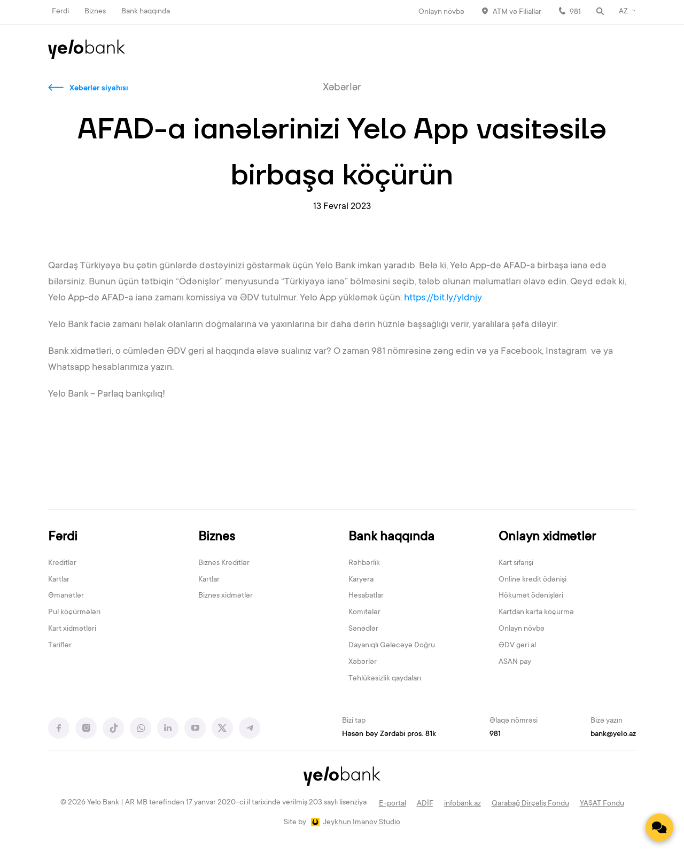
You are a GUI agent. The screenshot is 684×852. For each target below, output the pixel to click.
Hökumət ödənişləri (531, 596)
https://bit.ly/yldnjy (444, 298)
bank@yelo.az (613, 734)
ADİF (425, 804)
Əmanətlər (66, 596)
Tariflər (60, 645)
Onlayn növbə (441, 12)
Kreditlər (62, 563)
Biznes (95, 11)
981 (575, 12)
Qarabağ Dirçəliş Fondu (530, 804)
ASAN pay (515, 662)
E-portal (392, 804)
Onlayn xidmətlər (547, 537)
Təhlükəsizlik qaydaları (384, 679)
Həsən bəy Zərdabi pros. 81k (389, 734)
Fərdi (60, 11)
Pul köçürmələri (74, 612)
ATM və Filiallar (517, 12)
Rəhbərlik (364, 563)
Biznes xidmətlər (225, 596)
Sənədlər (363, 629)
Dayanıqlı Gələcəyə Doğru (391, 645)
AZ (623, 11)
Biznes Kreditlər (224, 563)
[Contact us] (659, 827)
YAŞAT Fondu (602, 804)
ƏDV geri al (517, 645)
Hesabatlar (366, 596)
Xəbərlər (362, 662)
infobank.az (462, 804)
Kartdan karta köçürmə (536, 612)
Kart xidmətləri (72, 629)
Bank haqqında (145, 11)
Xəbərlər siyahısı (98, 88)
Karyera (361, 580)
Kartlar (58, 580)
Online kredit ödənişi (532, 580)
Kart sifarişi (516, 563)
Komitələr (364, 612)
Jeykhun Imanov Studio (361, 822)
